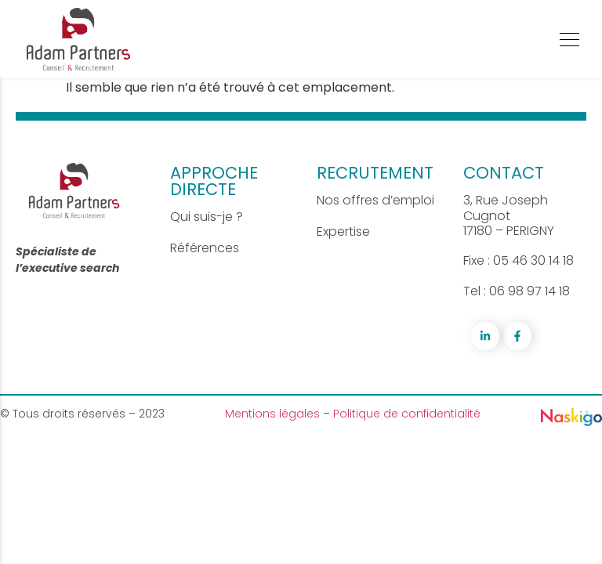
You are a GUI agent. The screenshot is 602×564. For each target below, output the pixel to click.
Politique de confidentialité (407, 413)
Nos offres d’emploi (375, 200)
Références (204, 248)
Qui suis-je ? (206, 217)
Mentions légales (274, 413)
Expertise (343, 231)
